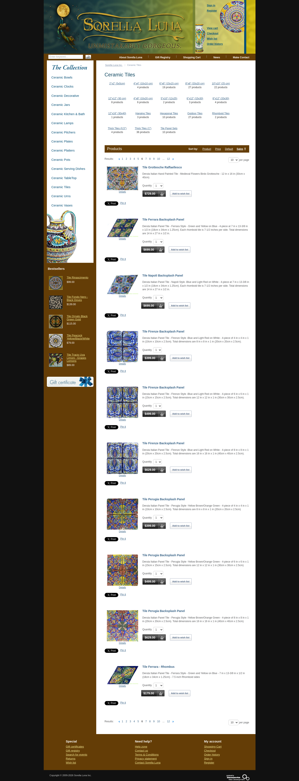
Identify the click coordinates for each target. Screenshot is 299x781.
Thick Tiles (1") (143, 128)
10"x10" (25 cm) (221, 83)
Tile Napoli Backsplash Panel (162, 275)
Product (206, 149)
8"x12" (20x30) (221, 98)
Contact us (141, 750)
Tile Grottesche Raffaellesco (162, 167)
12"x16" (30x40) (117, 113)
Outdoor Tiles (194, 113)
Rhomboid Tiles (221, 113)
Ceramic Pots (60, 159)
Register (209, 762)
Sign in (208, 758)
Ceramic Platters (63, 150)
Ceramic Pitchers (63, 132)
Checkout (210, 750)
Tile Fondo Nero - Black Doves (77, 298)
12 (168, 158)
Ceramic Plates (62, 141)
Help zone (141, 746)
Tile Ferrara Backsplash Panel (163, 219)
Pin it (123, 203)
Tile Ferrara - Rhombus (158, 666)
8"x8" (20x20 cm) (194, 83)
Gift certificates (75, 746)
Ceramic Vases (62, 205)
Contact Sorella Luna (147, 762)
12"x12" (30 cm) (117, 98)
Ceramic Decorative (65, 95)
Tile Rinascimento (77, 277)
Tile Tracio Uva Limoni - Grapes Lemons (76, 357)
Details (122, 191)
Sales (240, 149)
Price (218, 149)
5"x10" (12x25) (169, 98)
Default (229, 149)
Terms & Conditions (147, 754)
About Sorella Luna (130, 57)
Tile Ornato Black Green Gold (77, 318)
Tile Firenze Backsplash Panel (163, 331)
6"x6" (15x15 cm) (169, 83)
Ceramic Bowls (61, 77)
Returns (70, 758)
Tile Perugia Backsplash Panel (163, 499)
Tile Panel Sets (169, 128)
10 (158, 158)
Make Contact (241, 57)
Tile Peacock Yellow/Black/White (78, 337)
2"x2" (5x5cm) (117, 83)
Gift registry (73, 750)
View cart (212, 28)
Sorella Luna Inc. (114, 65)
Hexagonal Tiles (169, 113)
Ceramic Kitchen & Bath (68, 114)
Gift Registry (162, 57)
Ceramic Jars (60, 104)
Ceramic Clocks (62, 86)
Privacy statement (146, 758)
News (216, 57)
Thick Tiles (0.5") (117, 128)
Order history (212, 754)
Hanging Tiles (143, 113)
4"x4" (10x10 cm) (143, 83)
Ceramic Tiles (61, 187)
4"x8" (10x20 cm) (143, 98)
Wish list (71, 762)
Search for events (76, 754)
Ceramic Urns (61, 196)
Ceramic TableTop (64, 178)
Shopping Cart (192, 57)
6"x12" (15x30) (195, 98)
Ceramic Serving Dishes (68, 168)
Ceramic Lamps (62, 123)
